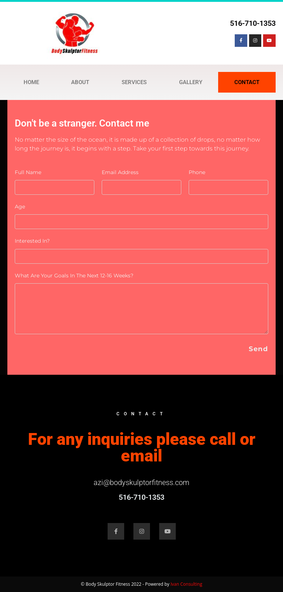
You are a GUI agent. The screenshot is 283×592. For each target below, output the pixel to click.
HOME (31, 82)
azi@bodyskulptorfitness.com (141, 482)
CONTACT (246, 82)
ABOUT (80, 82)
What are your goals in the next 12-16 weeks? (74, 275)
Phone (197, 172)
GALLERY (190, 82)
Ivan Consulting (186, 584)
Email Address (120, 172)
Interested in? (32, 241)
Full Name (28, 172)
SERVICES (134, 82)
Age (20, 206)
